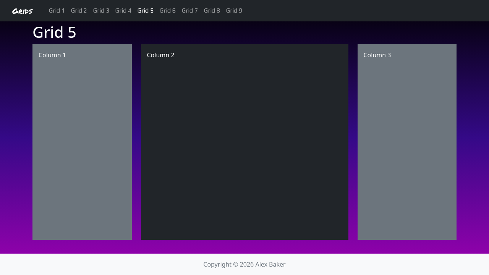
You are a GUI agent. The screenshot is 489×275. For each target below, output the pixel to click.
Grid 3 (101, 10)
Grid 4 (123, 10)
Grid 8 (212, 10)
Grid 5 (146, 10)
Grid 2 (79, 10)
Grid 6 (168, 10)
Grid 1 (57, 10)
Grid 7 (190, 10)
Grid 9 (234, 10)
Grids (22, 10)
